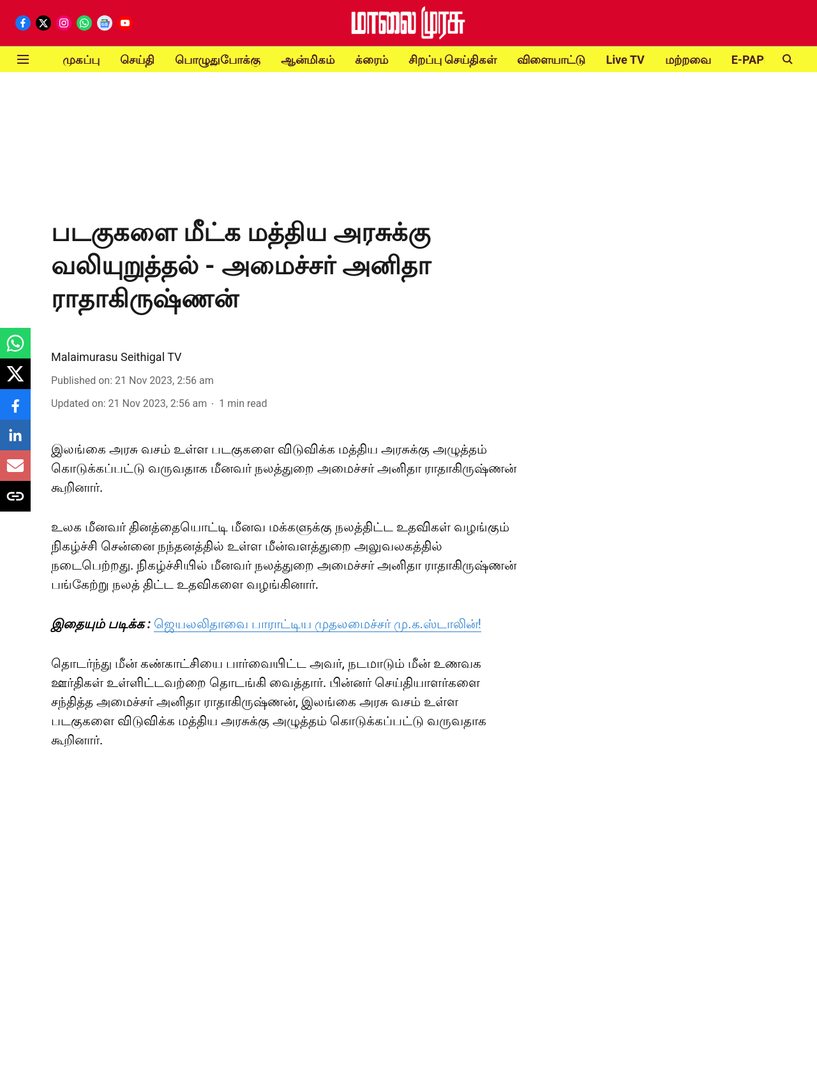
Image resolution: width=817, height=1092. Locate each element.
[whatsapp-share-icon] (15, 350)
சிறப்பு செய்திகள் (452, 59)
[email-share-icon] (15, 472)
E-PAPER (754, 59)
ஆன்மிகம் (307, 59)
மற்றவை (688, 59)
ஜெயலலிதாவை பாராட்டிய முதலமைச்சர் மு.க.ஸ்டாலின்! (317, 623)
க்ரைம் (371, 59)
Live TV (625, 59)
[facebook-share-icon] (15, 411)
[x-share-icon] (15, 380)
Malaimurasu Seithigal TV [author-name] (116, 357)
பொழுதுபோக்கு (217, 59)
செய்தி (137, 59)
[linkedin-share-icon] (15, 442)
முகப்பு (81, 59)
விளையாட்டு (551, 59)
